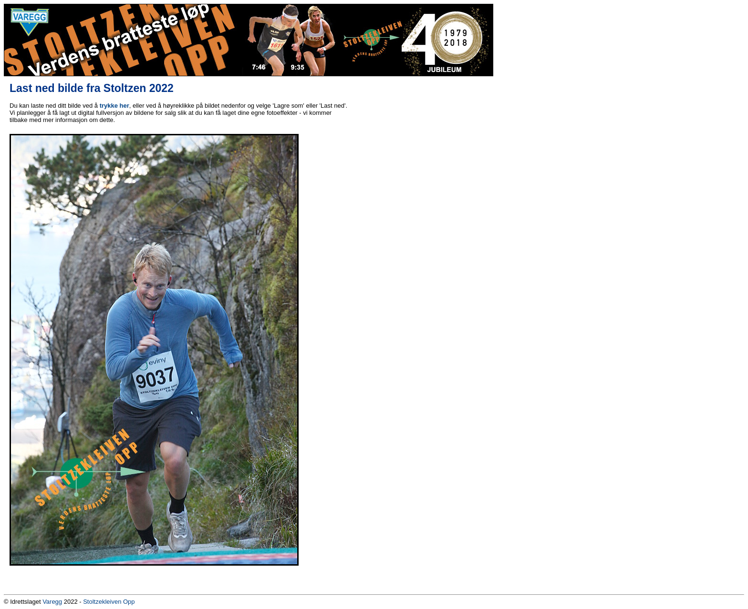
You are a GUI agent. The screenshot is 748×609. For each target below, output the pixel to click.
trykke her (114, 105)
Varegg (52, 601)
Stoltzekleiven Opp (109, 601)
